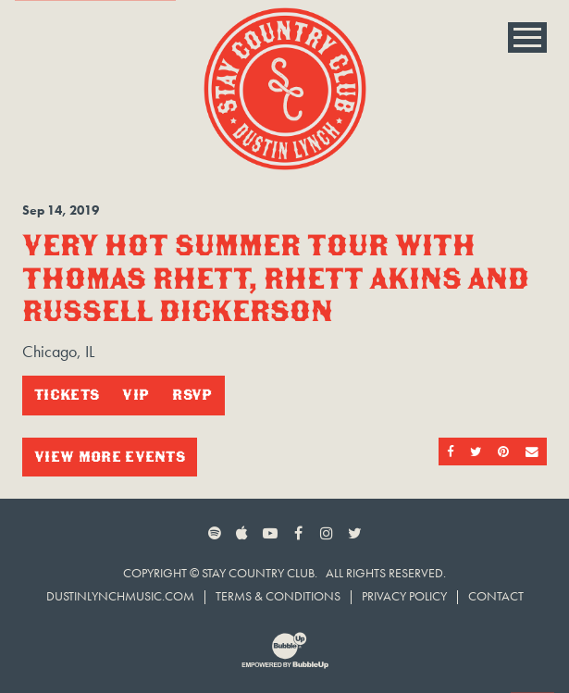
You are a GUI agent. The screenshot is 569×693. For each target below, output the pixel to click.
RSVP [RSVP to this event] (192, 394)
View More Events (109, 456)
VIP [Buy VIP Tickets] (135, 394)
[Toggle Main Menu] (527, 37)
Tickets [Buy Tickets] (66, 394)
